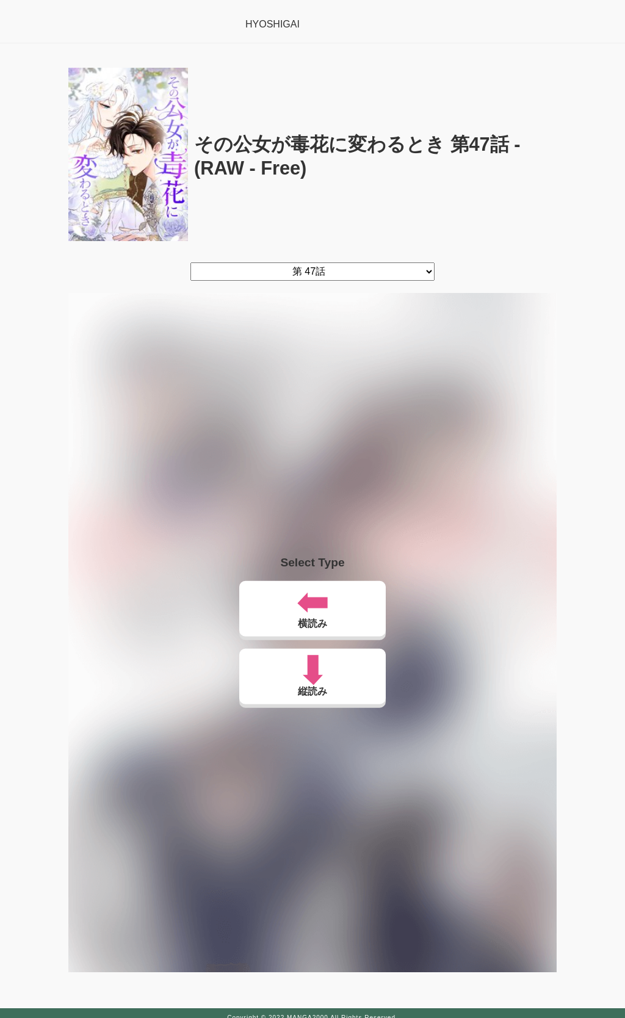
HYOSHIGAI (272, 24)
